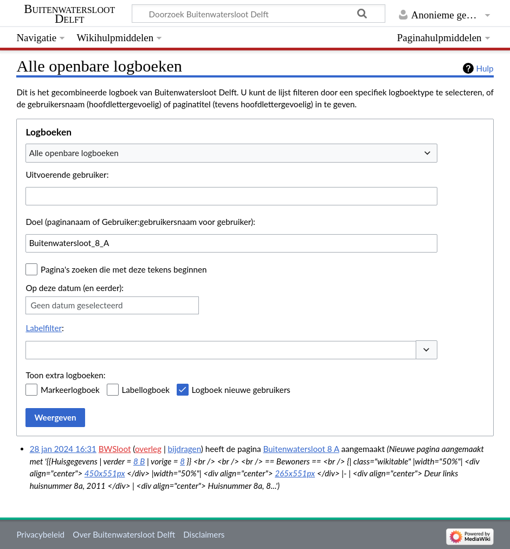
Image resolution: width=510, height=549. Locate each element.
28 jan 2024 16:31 (63, 449)
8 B (139, 461)
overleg (148, 449)
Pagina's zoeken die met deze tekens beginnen (123, 269)
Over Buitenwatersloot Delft (124, 534)
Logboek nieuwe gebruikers (241, 390)
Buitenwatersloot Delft (69, 14)
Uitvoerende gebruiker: (66, 174)
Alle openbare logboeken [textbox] (74, 153)
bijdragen (184, 449)
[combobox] (231, 153)
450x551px (105, 473)
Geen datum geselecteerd (76, 305)
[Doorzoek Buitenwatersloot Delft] (258, 13)
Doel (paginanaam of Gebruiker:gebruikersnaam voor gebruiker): (140, 222)
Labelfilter (43, 328)
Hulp (485, 68)
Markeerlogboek (70, 390)
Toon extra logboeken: (65, 375)
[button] (426, 349)
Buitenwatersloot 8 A (301, 449)
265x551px (295, 473)
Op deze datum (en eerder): (74, 288)
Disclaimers (203, 534)
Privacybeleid (40, 534)
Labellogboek (146, 390)
